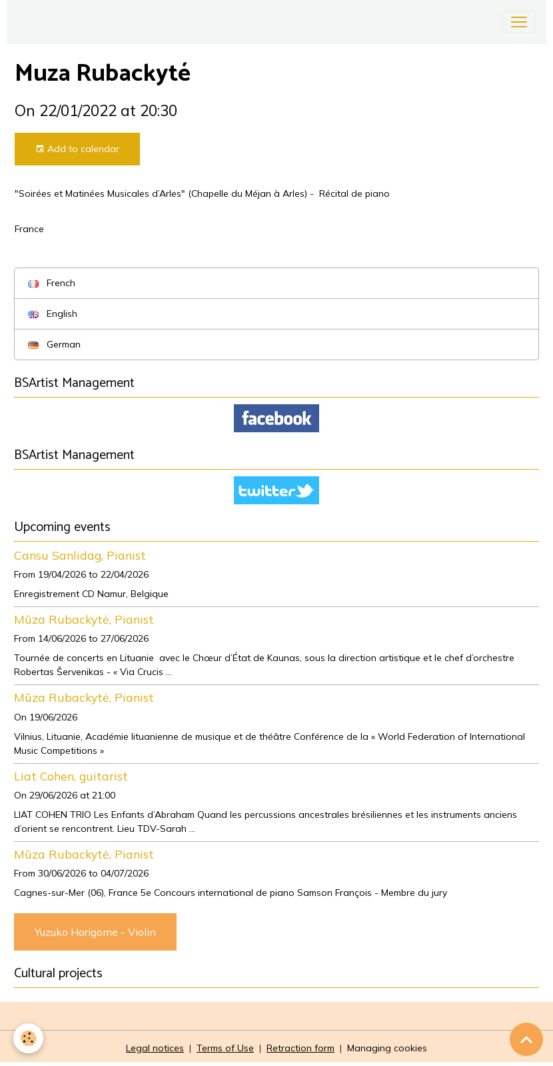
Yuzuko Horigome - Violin (95, 932)
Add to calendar (77, 149)
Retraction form (300, 1048)
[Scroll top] (526, 1039)
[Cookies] (28, 1038)
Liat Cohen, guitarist (71, 775)
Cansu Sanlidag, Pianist (80, 555)
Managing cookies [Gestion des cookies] (387, 1048)
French (51, 283)
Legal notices (155, 1048)
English (52, 314)
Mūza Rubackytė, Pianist (84, 619)
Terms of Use (225, 1048)
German (54, 344)
